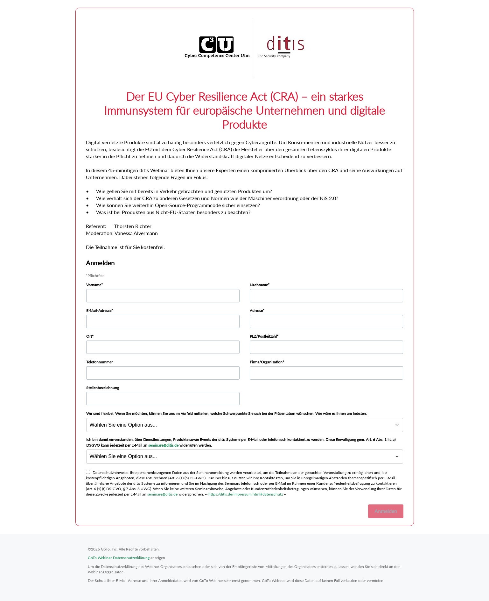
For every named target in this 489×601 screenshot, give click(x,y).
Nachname (259, 284)
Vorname (93, 284)
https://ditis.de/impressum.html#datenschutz (245, 494)
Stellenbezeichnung (102, 387)
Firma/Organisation (266, 362)
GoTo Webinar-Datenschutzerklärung (119, 557)
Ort (89, 336)
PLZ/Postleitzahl (263, 336)
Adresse (256, 310)
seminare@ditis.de (163, 445)
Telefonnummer (99, 362)
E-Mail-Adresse (98, 310)
